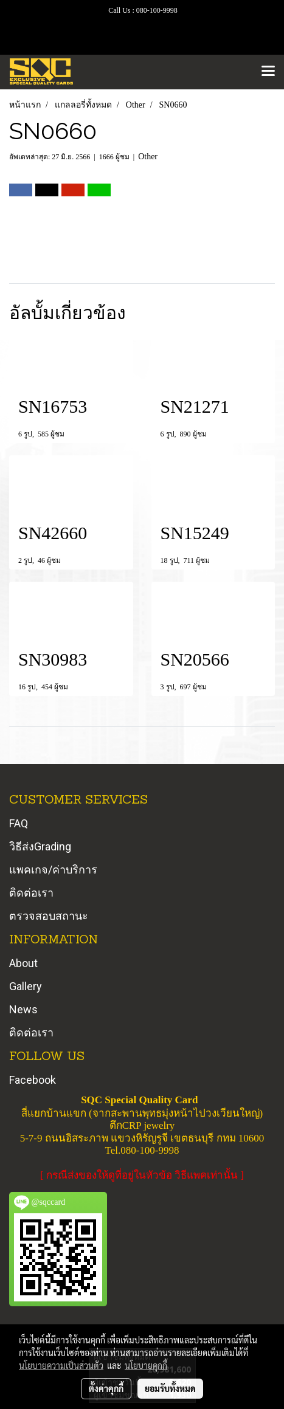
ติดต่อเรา (31, 892)
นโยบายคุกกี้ (146, 1365)
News (23, 1009)
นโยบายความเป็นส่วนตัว (61, 1365)
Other (148, 156)
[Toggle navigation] (268, 71)
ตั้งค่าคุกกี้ (106, 1388)
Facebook (32, 1079)
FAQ (18, 823)
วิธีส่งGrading (40, 846)
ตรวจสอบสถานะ (48, 915)
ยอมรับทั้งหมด (170, 1388)
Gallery (25, 986)
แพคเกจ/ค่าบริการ (53, 869)
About (23, 963)
